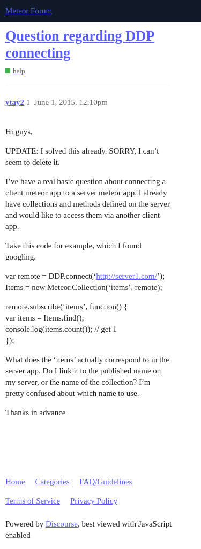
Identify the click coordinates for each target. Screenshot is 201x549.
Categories (52, 481)
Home (15, 481)
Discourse (62, 524)
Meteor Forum (28, 10)
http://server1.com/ (126, 276)
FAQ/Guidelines (105, 481)
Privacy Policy (93, 501)
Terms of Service (32, 501)
